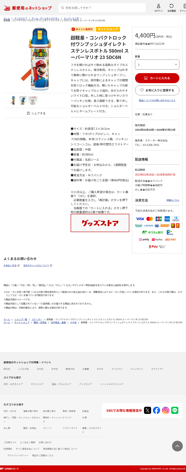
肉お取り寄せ (49, 410)
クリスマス (116, 368)
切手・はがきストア (13, 383)
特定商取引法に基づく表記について (60, 448)
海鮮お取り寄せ (30, 410)
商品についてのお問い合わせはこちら (157, 100)
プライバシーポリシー (18, 455)
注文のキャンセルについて (36, 265)
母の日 (7, 368)
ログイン (159, 10)
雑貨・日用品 (29, 427)
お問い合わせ (45, 442)
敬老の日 (70, 368)
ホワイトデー (157, 368)
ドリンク (67, 417)
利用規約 (8, 448)
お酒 (84, 417)
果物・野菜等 (69, 410)
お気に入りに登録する (160, 90)
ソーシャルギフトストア (112, 383)
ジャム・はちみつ (31, 417)
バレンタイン (136, 368)
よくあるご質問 (27, 442)
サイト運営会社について (27, 448)
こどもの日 (23, 368)
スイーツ (47, 427)
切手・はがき (10, 410)
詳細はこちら (173, 199)
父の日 (40, 368)
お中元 (54, 368)
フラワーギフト (70, 427)
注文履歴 (171, 10)
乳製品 (85, 410)
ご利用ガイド (10, 442)
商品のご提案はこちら (43, 455)
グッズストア (85, 383)
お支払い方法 (10, 265)
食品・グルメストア (61, 383)
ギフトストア (37, 383)
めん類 (7, 427)
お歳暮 (85, 368)
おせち (100, 368)
